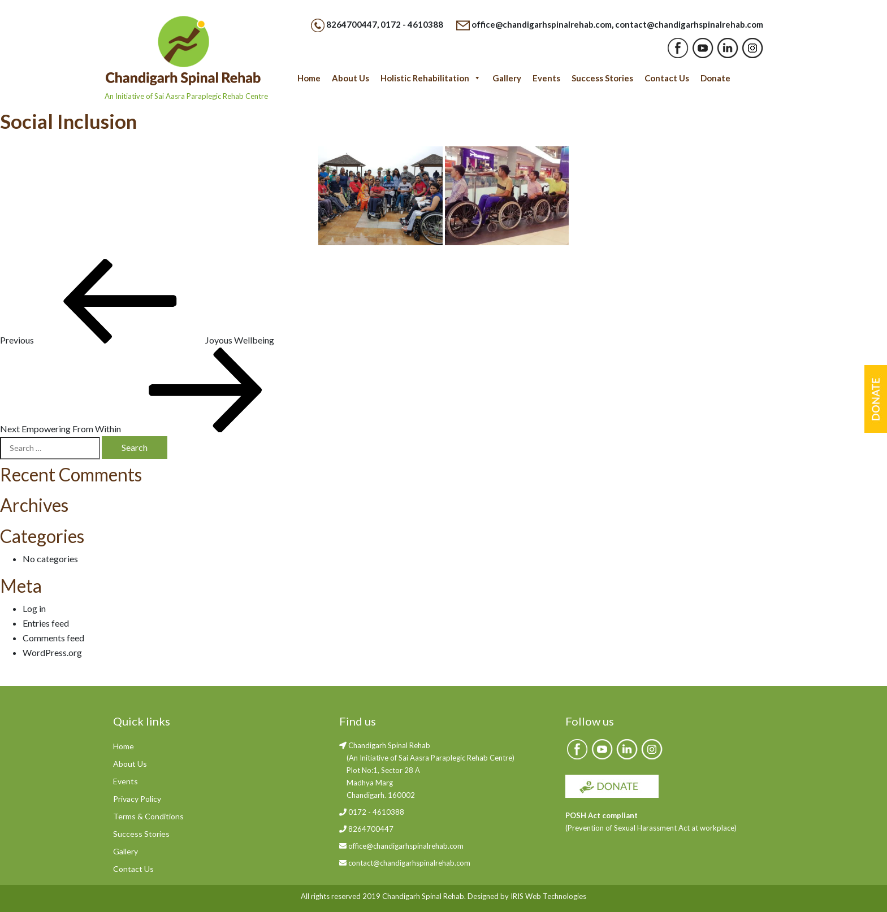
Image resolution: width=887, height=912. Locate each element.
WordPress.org (52, 652)
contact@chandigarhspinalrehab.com (689, 24)
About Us (350, 78)
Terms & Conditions (148, 816)
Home (309, 78)
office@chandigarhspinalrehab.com (541, 24)
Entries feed (46, 623)
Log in (34, 608)
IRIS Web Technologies (548, 896)
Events (546, 78)
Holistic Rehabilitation (430, 78)
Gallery (506, 78)
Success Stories (602, 78)
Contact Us (666, 78)
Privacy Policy (137, 799)
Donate (715, 78)
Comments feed (53, 637)
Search (135, 447)
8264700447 (351, 24)
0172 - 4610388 (411, 24)
